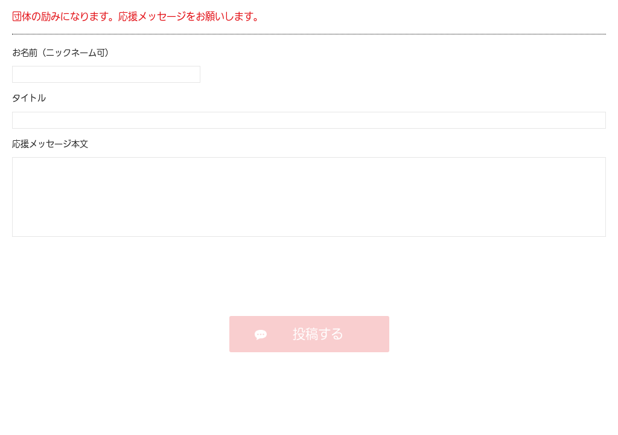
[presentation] (309, 274)
